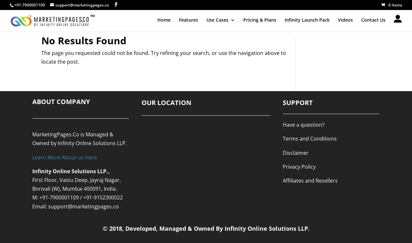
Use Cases (217, 20)
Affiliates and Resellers (310, 180)
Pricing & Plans (259, 20)
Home (164, 20)
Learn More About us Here (64, 157)
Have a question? (303, 124)
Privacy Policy (299, 166)
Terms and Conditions (310, 138)
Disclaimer (296, 152)
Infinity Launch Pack (307, 20)
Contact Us (373, 20)
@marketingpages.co (93, 206)
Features (188, 20)
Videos (345, 20)
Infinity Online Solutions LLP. (92, 143)
